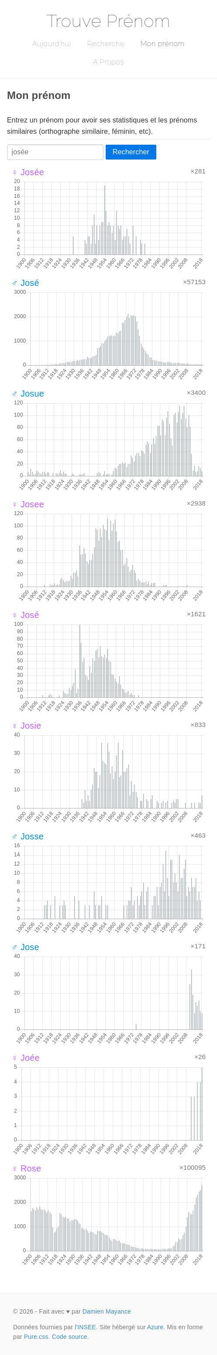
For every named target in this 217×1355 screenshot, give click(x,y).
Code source (69, 1336)
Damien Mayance (107, 1311)
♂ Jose (25, 947)
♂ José (25, 283)
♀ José (25, 615)
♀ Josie (26, 725)
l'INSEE (85, 1327)
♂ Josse (27, 836)
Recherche (105, 44)
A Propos (108, 62)
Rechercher (131, 152)
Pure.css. (37, 1336)
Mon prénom (163, 44)
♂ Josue (27, 393)
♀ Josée (27, 172)
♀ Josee (27, 504)
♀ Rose (26, 1168)
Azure (155, 1327)
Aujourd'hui (51, 44)
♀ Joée (25, 1058)
